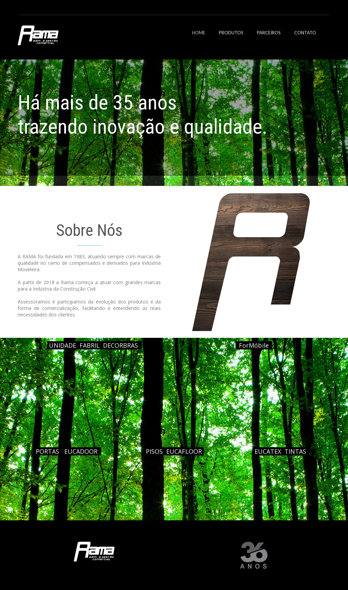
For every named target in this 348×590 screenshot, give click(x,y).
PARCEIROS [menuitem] (269, 32)
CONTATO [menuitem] (305, 32)
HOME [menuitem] (198, 32)
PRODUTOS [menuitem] (231, 32)
